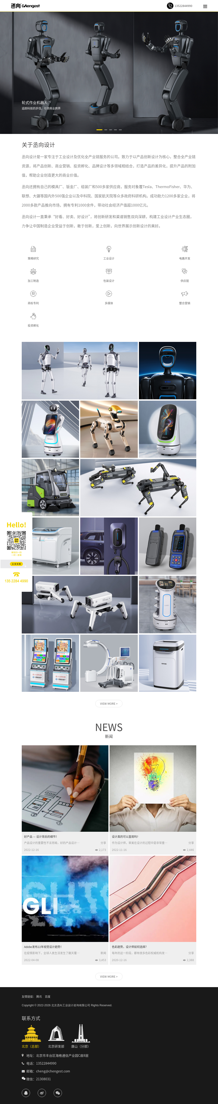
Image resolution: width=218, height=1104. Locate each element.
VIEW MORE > (109, 703)
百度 (47, 996)
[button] (99, 129)
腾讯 (39, 996)
